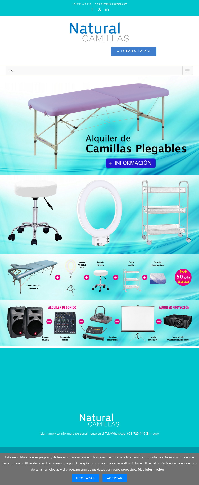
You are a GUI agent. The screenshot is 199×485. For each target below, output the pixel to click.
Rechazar (85, 478)
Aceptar (115, 478)
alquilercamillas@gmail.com (111, 4)
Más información (151, 469)
